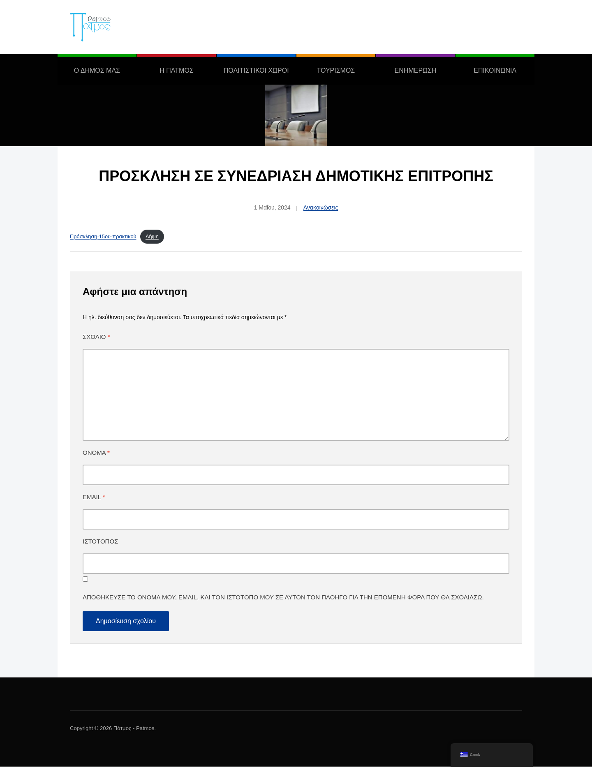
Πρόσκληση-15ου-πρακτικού (103, 236)
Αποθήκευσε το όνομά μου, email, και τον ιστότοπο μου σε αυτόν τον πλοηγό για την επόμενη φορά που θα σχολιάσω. (283, 597)
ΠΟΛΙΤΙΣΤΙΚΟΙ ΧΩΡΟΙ (256, 70)
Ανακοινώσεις (320, 207)
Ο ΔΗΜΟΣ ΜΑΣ (97, 70)
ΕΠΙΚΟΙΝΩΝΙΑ (495, 70)
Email (94, 497)
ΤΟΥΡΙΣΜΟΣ (336, 70)
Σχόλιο (96, 337)
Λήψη (152, 236)
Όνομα (96, 452)
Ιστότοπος (100, 541)
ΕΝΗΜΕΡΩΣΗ (416, 70)
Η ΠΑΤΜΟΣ (176, 70)
